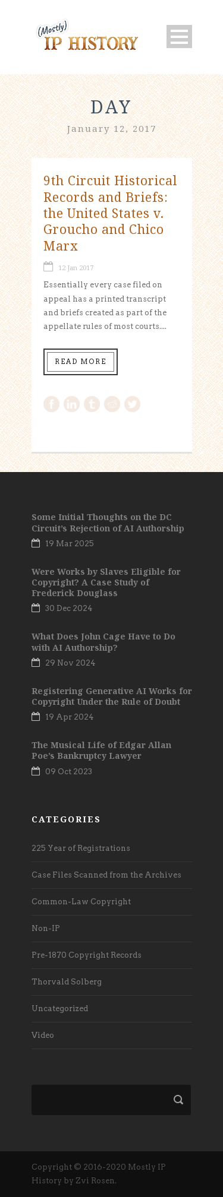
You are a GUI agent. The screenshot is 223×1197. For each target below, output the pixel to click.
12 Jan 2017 (75, 267)
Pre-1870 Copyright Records (87, 955)
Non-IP (46, 928)
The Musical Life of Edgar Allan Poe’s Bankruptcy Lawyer (101, 750)
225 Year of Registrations (81, 848)
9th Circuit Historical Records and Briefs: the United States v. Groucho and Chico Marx (110, 213)
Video (43, 1035)
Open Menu (179, 36)
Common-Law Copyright (81, 901)
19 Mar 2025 (69, 543)
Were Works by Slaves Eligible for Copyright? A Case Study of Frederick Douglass (106, 582)
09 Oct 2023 (68, 771)
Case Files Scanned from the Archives (106, 874)
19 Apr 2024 (69, 716)
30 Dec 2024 (69, 608)
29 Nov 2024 (70, 662)
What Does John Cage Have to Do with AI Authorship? (103, 642)
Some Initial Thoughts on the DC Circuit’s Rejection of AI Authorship (108, 522)
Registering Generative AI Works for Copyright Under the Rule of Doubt (112, 696)
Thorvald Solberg (67, 981)
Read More (80, 361)
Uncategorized (60, 1008)
